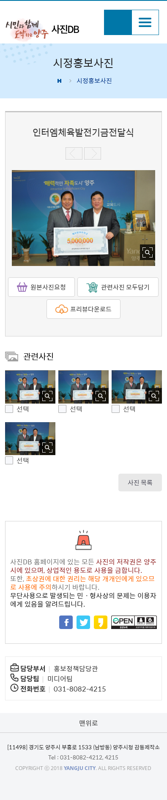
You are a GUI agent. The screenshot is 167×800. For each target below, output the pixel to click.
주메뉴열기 (145, 22)
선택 (22, 409)
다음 (92, 153)
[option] (84, 218)
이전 (74, 153)
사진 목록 (140, 482)
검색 (117, 22)
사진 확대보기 (147, 252)
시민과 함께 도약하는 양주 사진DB (52, 29)
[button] (30, 387)
